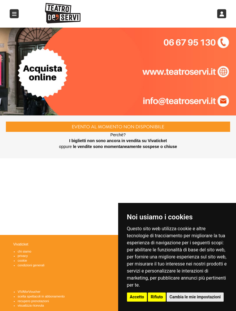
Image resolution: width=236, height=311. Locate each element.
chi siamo (24, 251)
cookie (22, 260)
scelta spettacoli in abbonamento (41, 296)
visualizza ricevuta (31, 305)
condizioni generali (31, 265)
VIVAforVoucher (29, 291)
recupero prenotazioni (33, 301)
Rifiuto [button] (157, 297)
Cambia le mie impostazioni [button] (195, 297)
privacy (23, 256)
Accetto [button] (137, 297)
